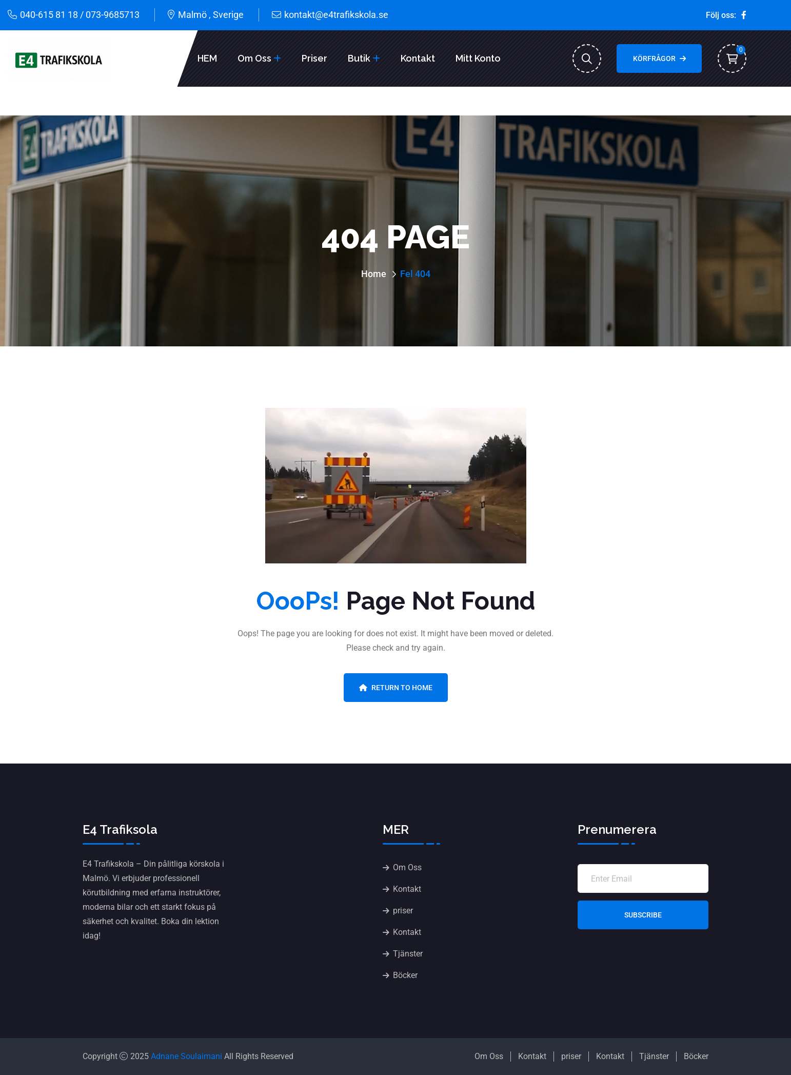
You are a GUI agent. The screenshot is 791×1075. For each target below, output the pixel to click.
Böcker (405, 975)
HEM (207, 58)
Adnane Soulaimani (186, 1056)
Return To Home (395, 687)
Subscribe (643, 915)
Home (373, 273)
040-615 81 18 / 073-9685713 (80, 14)
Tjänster (408, 954)
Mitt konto (478, 58)
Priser (314, 58)
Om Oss (254, 58)
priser (403, 910)
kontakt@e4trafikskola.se (336, 14)
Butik (359, 58)
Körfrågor (659, 58)
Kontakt (418, 58)
